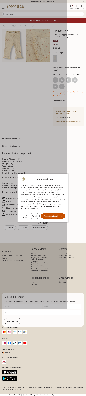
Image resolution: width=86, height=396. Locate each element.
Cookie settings (24, 216)
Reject (34, 216)
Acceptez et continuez (53, 216)
